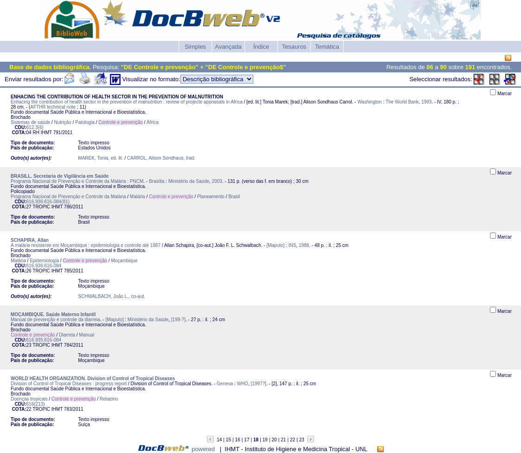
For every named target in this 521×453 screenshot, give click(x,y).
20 (274, 439)
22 (292, 439)
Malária (137, 196)
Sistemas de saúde (30, 122)
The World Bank (402, 101)
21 (283, 439)
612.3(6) (35, 127)
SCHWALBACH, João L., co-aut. (111, 296)
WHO (242, 383)
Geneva (225, 383)
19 (265, 439)
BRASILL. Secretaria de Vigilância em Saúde (60, 176)
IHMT (46, 132)
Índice (261, 46)
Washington (369, 101)
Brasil (234, 196)
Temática (327, 46)
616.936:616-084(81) (48, 201)
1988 (304, 245)
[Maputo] (275, 245)
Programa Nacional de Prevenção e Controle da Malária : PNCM (77, 181)
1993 (426, 101)
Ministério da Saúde (188, 181)
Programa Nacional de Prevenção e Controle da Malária (68, 196)
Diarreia (67, 334)
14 (219, 439)
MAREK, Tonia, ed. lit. (100, 158)
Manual (86, 334)
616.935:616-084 (44, 340)
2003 (217, 181)
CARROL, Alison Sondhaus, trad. (161, 158)
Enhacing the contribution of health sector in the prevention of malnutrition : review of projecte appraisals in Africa (127, 101)
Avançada (228, 46)
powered (203, 449)
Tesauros (294, 46)
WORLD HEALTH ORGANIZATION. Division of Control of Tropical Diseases (93, 378)
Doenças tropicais (29, 398)
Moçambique (124, 260)
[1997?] (258, 383)
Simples (195, 46)
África (153, 122)
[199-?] (178, 319)
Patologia (85, 122)
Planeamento (211, 196)
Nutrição (62, 122)
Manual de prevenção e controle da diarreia (55, 319)
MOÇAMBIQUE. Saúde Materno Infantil (53, 314)
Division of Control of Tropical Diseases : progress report (69, 383)
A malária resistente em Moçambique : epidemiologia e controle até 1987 (86, 245)
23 (301, 439)
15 (228, 439)
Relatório (109, 398)
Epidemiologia (44, 260)
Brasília (156, 181)
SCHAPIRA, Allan (30, 240)
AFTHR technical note (53, 107)
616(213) (35, 404)
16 (237, 439)
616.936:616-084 (44, 265)
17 (246, 439)
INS (292, 245)
